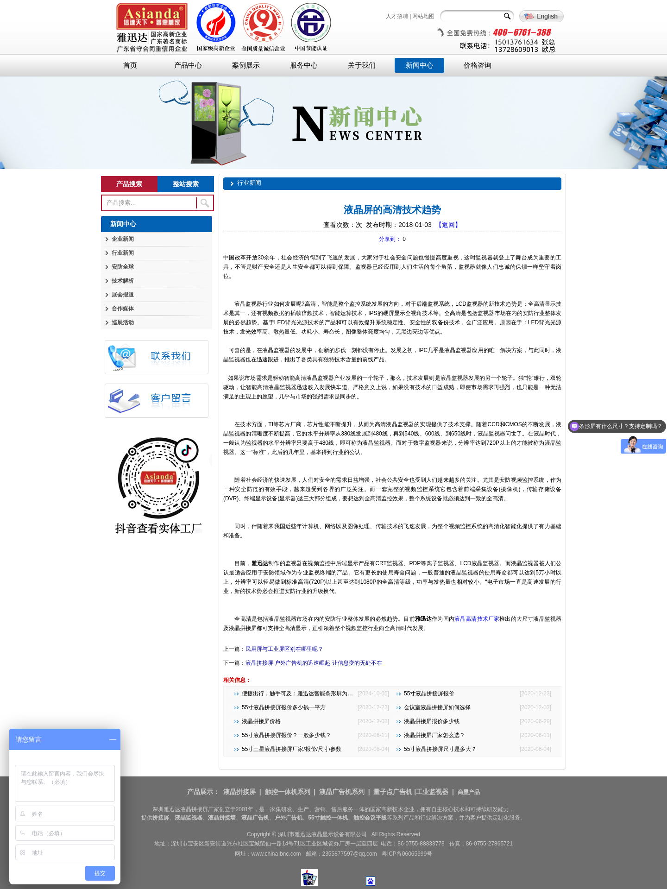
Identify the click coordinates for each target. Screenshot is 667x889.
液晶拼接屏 (239, 791)
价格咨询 (477, 65)
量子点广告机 (392, 791)
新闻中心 (420, 65)
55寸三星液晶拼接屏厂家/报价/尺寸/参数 (291, 749)
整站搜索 (186, 184)
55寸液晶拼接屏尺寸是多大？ (440, 749)
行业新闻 (123, 253)
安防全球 (123, 267)
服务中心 (304, 65)
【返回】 (448, 224)
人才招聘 (397, 16)
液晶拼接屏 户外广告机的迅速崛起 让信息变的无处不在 (313, 663)
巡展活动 (123, 322)
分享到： (390, 239)
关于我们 (362, 65)
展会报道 (123, 294)
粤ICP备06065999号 (407, 854)
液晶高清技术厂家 (476, 619)
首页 (130, 65)
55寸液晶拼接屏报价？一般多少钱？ (286, 735)
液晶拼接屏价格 (261, 721)
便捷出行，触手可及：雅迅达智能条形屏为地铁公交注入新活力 (319, 693)
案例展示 (246, 65)
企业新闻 (123, 239)
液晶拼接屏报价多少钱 (431, 721)
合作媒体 (123, 308)
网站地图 (423, 16)
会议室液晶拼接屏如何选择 (437, 707)
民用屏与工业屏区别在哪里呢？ (284, 649)
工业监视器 (432, 791)
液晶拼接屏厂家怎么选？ (434, 735)
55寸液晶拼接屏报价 (429, 693)
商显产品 (469, 792)
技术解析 (123, 280)
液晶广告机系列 (342, 791)
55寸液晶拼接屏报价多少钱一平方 (284, 707)
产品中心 (188, 65)
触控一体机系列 (287, 791)
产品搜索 (129, 184)
